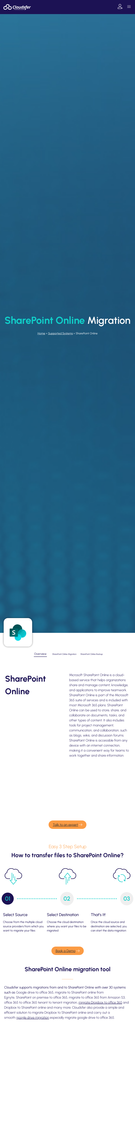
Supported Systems (60, 333)
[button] (129, 7)
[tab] (40, 654)
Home (41, 333)
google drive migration (32, 1018)
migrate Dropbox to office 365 (100, 1002)
